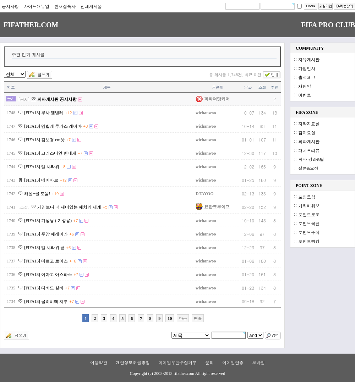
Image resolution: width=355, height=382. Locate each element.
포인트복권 (309, 223)
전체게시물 (91, 6)
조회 (262, 87)
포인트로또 (309, 214)
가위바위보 (309, 206)
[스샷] (24, 207)
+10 (55, 193)
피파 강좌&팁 (311, 159)
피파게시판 (309, 141)
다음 (183, 318)
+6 (71, 234)
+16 (72, 261)
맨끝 (198, 318)
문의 (209, 362)
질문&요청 (308, 168)
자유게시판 (309, 59)
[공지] (24, 99)
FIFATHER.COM (31, 25)
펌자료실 (306, 132)
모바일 (258, 362)
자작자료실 (309, 124)
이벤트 (304, 95)
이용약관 (98, 362)
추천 (275, 87)
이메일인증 (233, 362)
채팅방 (304, 86)
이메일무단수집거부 (177, 362)
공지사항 (10, 6)
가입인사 (306, 68)
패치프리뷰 (309, 150)
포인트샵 (306, 197)
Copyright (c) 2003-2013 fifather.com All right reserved (177, 373)
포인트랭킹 (309, 241)
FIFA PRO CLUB (328, 25)
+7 (68, 139)
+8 (85, 126)
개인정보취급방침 (133, 362)
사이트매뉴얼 (36, 6)
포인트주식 (309, 232)
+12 (68, 112)
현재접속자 (65, 6)
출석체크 (306, 77)
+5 (105, 207)
